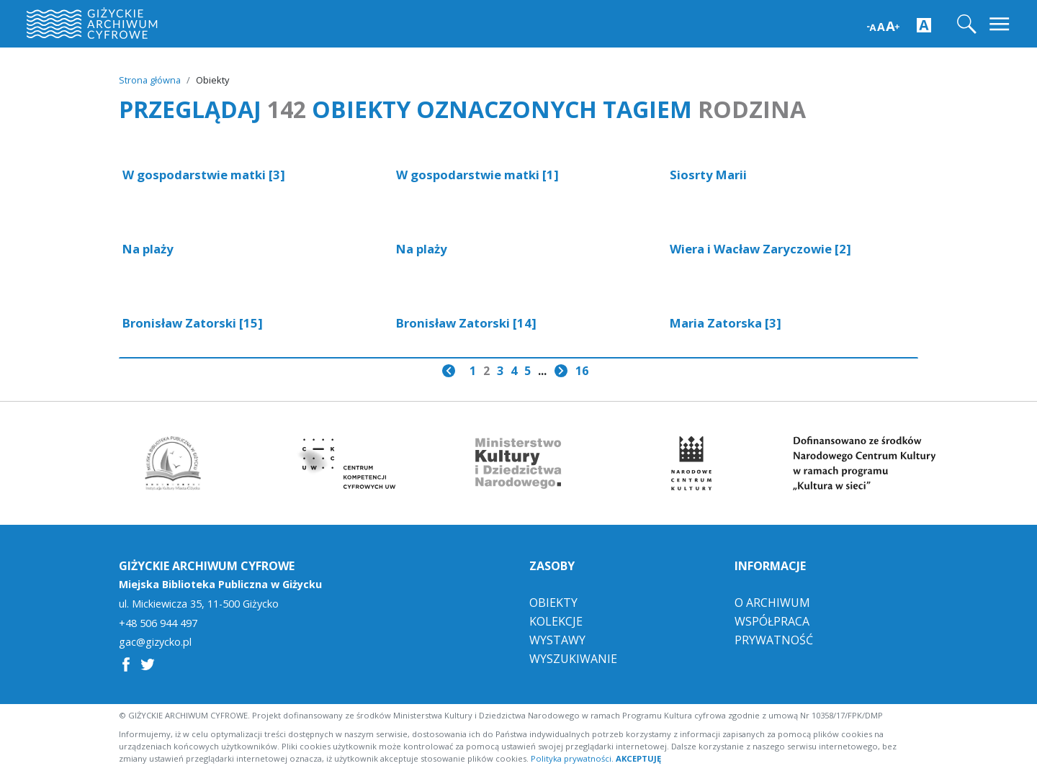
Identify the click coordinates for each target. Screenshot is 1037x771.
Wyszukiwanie (573, 658)
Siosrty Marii (708, 174)
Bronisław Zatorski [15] (192, 323)
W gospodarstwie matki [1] (477, 174)
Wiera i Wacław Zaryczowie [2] (760, 248)
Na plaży (148, 248)
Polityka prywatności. (572, 758)
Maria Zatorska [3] (725, 323)
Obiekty (553, 602)
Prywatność (774, 640)
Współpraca (772, 621)
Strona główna (150, 79)
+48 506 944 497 (158, 623)
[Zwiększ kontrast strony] (924, 24)
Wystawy (557, 640)
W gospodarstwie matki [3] (203, 174)
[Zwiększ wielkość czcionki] (883, 24)
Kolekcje (556, 621)
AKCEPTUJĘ (638, 758)
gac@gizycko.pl (155, 642)
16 (581, 371)
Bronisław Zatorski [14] (466, 323)
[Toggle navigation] (1001, 24)
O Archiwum (772, 602)
